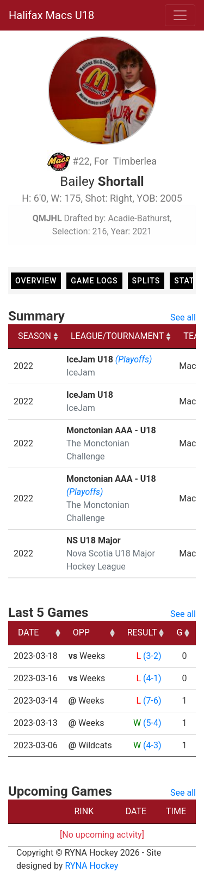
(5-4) (152, 723)
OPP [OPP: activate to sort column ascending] (81, 632)
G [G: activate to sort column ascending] (179, 632)
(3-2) (152, 656)
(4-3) (152, 745)
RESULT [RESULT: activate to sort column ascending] (142, 632)
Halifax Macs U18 (51, 15)
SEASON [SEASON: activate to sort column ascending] (34, 336)
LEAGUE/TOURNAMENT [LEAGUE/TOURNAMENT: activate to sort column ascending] (117, 336)
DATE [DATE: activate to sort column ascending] (28, 632)
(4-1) (152, 678)
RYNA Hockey (91, 866)
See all (183, 317)
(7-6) (152, 700)
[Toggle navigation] (180, 15)
